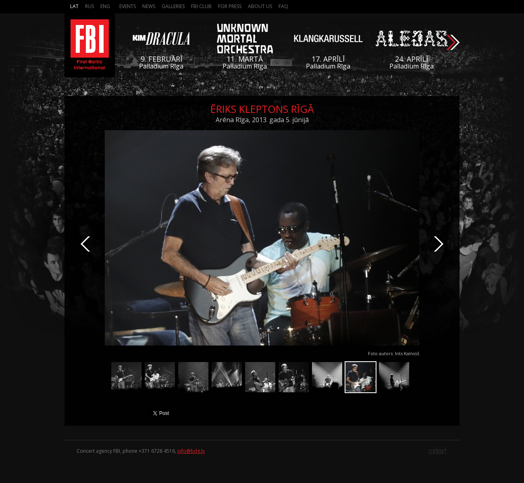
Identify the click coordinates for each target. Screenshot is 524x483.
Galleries (173, 6)
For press (229, 6)
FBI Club (201, 6)
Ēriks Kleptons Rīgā (262, 109)
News (148, 6)
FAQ (283, 6)
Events (127, 6)
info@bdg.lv (191, 451)
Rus (89, 6)
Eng (105, 6)
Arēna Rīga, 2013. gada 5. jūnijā (262, 119)
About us (260, 6)
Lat (74, 6)
